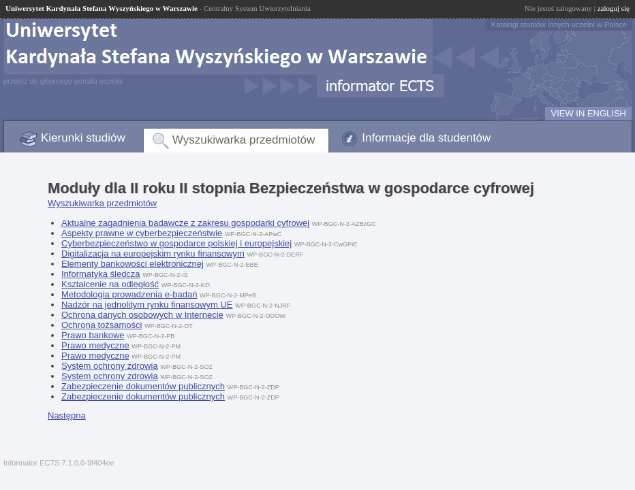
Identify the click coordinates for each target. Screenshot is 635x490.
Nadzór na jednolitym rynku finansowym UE (146, 304)
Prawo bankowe (93, 335)
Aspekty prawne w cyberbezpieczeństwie (141, 233)
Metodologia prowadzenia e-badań (129, 294)
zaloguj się (614, 8)
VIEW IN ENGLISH (588, 113)
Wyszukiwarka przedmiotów (243, 139)
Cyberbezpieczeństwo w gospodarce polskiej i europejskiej (176, 243)
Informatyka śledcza (100, 274)
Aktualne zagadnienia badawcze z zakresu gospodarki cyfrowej (185, 223)
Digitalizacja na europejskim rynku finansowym (153, 253)
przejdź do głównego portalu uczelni (63, 81)
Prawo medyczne (95, 345)
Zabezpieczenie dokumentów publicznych (143, 386)
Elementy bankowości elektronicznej (132, 264)
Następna (67, 415)
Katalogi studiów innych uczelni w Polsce (559, 24)
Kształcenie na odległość (110, 284)
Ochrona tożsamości (101, 325)
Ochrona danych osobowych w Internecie (142, 315)
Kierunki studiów (83, 137)
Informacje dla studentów (426, 137)
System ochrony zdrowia (109, 366)
